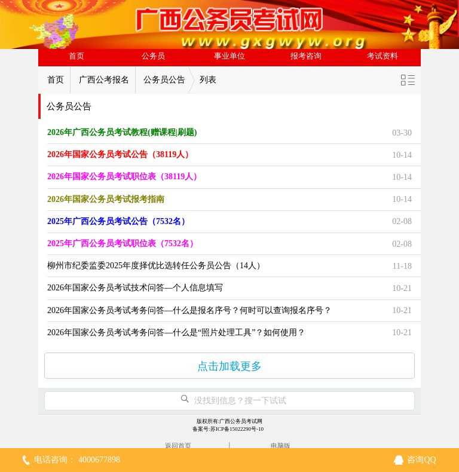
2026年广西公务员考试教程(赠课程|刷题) (122, 132)
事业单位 (229, 56)
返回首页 (178, 445)
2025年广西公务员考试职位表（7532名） (122, 243)
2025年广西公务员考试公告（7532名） (118, 221)
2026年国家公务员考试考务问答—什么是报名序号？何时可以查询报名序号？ (189, 310)
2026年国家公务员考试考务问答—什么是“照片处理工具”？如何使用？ (176, 332)
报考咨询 (306, 56)
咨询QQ (421, 459)
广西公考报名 (104, 79)
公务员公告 (164, 79)
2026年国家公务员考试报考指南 (105, 199)
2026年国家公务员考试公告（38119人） (120, 154)
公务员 (153, 56)
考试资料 (382, 56)
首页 (76, 56)
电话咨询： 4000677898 (77, 459)
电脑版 (280, 445)
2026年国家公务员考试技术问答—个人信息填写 (135, 287)
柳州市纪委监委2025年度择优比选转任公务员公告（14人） (156, 265)
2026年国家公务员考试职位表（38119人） (124, 176)
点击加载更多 (229, 366)
